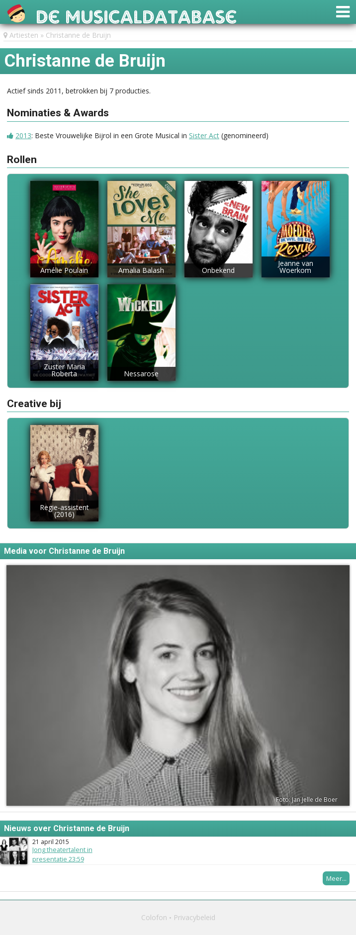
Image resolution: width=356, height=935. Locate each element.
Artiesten (23, 35)
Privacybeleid (194, 917)
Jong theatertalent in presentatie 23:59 (62, 854)
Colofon (154, 917)
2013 (23, 135)
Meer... (336, 878)
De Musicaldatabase (136, 14)
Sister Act (204, 135)
